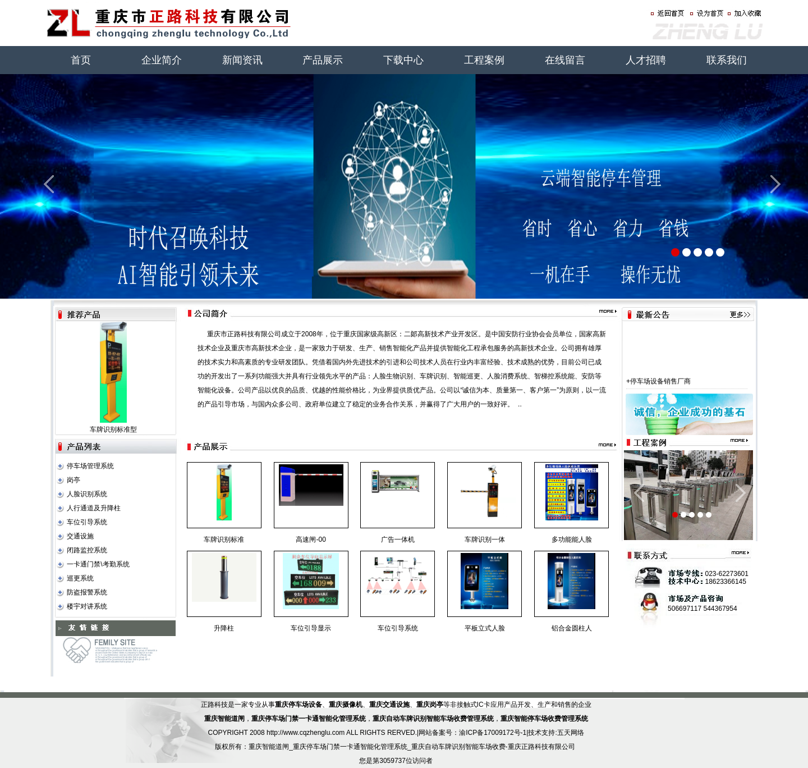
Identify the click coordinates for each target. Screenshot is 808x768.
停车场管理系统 (90, 466)
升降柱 (224, 628)
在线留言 (565, 60)
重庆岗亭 (429, 704)
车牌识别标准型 (113, 429)
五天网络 (570, 733)
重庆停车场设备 (298, 704)
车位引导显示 (311, 628)
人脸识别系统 (87, 494)
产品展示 (322, 60)
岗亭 (73, 480)
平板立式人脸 (485, 628)
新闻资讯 (242, 60)
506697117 (684, 608)
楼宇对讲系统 (87, 606)
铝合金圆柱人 (572, 628)
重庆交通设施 (389, 704)
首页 (81, 60)
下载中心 (403, 60)
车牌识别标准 (224, 539)
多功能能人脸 (572, 539)
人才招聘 (646, 60)
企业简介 (161, 60)
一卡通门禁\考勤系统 (98, 564)
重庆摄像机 (345, 704)
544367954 (720, 608)
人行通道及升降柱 (94, 508)
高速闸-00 (310, 539)
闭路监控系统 (87, 550)
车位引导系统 (87, 522)
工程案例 (484, 60)
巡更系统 (80, 578)
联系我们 (726, 60)
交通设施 (80, 536)
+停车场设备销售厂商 (658, 386)
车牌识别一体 (485, 539)
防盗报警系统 (87, 592)
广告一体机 (398, 539)
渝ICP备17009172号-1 (492, 733)
